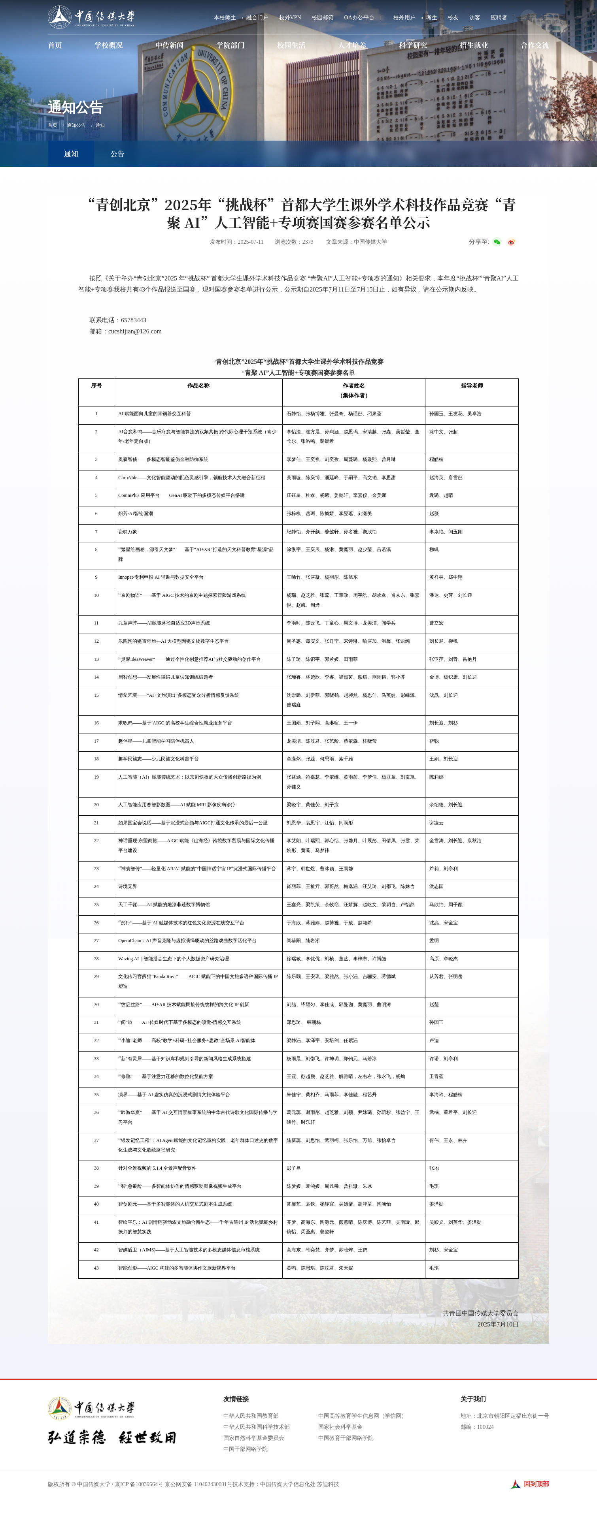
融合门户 (257, 17)
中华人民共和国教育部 (251, 1476)
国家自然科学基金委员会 (253, 1499)
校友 (453, 17)
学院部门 (230, 45)
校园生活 (291, 45)
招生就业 (474, 45)
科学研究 (413, 45)
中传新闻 (169, 45)
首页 (55, 45)
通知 (100, 125)
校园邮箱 (323, 17)
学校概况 (108, 45)
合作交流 (535, 45)
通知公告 (76, 125)
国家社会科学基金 (340, 1487)
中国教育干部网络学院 (346, 1499)
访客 (474, 17)
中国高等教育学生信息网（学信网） (362, 1476)
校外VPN (290, 17)
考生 (431, 17)
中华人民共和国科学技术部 (256, 1487)
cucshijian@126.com (135, 331)
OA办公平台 (359, 17)
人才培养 (352, 45)
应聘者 (499, 17)
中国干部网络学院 (245, 1510)
